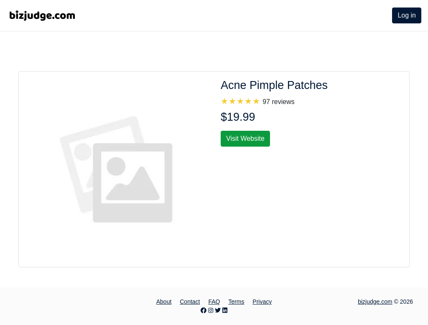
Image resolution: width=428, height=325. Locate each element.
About (164, 301)
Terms (236, 301)
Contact (190, 301)
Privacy (262, 301)
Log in (406, 15)
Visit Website (245, 138)
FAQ (214, 301)
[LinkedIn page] (224, 310)
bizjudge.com (375, 301)
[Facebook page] (203, 310)
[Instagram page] (210, 310)
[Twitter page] (218, 310)
